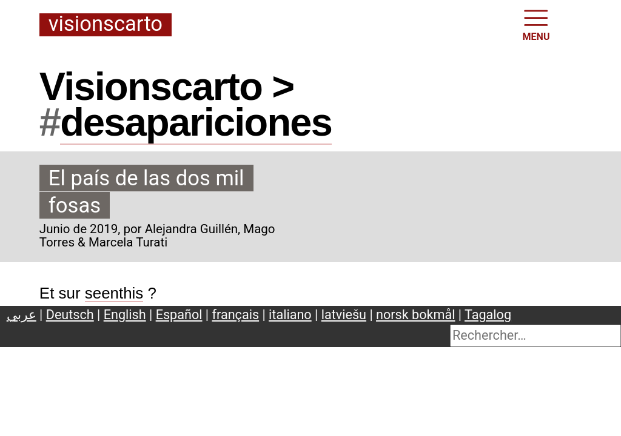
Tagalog (488, 314)
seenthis (114, 293)
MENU (536, 24)
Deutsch (70, 314)
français (236, 314)
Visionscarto (106, 24)
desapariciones (196, 122)
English (125, 314)
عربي (21, 314)
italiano (290, 314)
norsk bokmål (415, 314)
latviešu (343, 314)
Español (179, 314)
